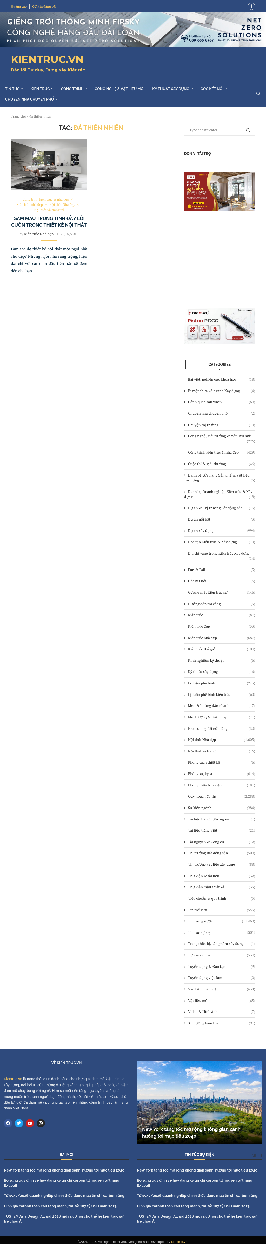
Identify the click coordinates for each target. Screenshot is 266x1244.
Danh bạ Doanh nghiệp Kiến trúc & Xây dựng (219, 494)
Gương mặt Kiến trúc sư (221, 592)
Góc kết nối (212, 89)
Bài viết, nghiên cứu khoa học (221, 379)
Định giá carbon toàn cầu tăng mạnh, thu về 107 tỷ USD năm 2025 (60, 1206)
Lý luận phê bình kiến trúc (221, 694)
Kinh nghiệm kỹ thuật (221, 660)
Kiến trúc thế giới (221, 649)
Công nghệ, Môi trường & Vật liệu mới (221, 436)
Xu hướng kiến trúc (221, 1023)
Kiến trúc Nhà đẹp (39, 233)
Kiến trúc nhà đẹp (221, 637)
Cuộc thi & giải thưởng (221, 463)
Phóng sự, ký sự (221, 773)
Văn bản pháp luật (221, 989)
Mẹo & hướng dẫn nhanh (221, 705)
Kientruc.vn (13, 1079)
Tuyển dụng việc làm (221, 977)
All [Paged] (253, 1155)
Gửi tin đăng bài (44, 6)
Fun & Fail (221, 569)
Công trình (72, 89)
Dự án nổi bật (221, 519)
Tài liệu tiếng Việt (221, 830)
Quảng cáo (19, 6)
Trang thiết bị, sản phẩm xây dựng (221, 943)
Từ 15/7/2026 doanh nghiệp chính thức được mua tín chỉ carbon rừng (64, 1196)
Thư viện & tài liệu (221, 875)
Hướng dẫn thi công (221, 603)
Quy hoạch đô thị (221, 796)
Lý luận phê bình (221, 683)
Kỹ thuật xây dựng (170, 89)
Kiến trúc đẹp (221, 626)
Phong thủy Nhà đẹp (221, 785)
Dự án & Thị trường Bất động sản (221, 508)
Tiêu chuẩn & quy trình (221, 898)
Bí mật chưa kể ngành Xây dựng (221, 390)
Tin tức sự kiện (221, 932)
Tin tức (12, 89)
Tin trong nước (221, 921)
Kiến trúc (40, 89)
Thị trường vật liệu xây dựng (221, 864)
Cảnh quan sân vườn (221, 402)
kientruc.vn (179, 1242)
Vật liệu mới (221, 1000)
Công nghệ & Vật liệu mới (119, 89)
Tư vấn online (221, 955)
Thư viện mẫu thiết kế (221, 887)
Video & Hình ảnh (221, 1011)
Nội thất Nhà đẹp (221, 739)
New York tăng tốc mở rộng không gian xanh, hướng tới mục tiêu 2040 (64, 1170)
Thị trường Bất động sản (221, 853)
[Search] (258, 94)
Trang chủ (18, 116)
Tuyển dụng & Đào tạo (221, 966)
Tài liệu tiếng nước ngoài (221, 819)
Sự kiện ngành (221, 807)
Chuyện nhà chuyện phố (29, 99)
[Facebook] (251, 6)
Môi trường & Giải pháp (221, 717)
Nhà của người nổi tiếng (221, 728)
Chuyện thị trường (221, 424)
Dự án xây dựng (221, 530)
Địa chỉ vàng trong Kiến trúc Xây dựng (221, 553)
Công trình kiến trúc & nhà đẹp (221, 452)
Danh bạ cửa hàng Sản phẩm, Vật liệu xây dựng (219, 478)
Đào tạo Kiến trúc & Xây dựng (221, 542)
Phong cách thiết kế (221, 762)
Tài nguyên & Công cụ (221, 841)
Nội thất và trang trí (221, 751)
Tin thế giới (221, 909)
